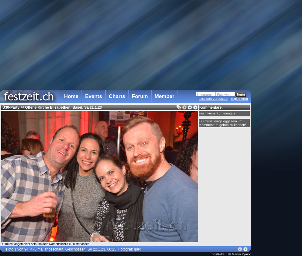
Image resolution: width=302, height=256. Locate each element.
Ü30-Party (10, 107)
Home (71, 96)
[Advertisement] (277, 122)
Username (205, 94)
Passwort (224, 94)
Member (164, 96)
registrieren (239, 98)
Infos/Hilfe (217, 254)
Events (93, 96)
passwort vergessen (213, 98)
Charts (117, 96)
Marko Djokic (241, 254)
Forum (140, 96)
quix (137, 249)
